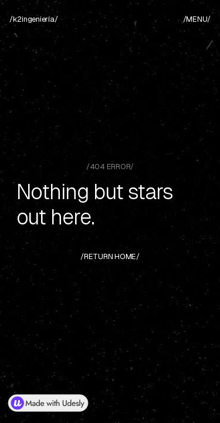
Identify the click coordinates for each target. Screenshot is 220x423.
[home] (33, 19)
